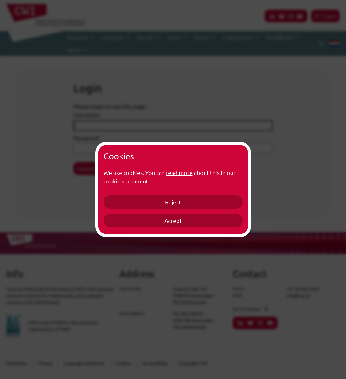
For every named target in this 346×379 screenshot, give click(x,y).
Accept (173, 220)
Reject (173, 202)
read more (179, 172)
